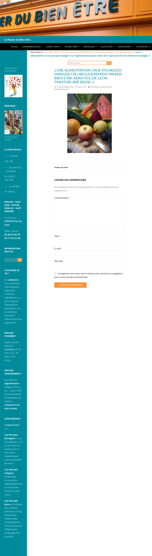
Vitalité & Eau (89, 47)
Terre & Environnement (66, 52)
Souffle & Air (106, 47)
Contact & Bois (52, 47)
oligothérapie (12, 424)
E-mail (58, 248)
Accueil (14, 47)
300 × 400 (82, 87)
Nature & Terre (71, 47)
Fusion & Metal (124, 47)
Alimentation (87, 52)
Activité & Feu (142, 47)
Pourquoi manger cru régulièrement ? (114, 52)
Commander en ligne (31, 47)
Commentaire (62, 197)
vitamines (9, 349)
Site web (58, 260)
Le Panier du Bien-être (17, 39)
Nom (57, 236)
